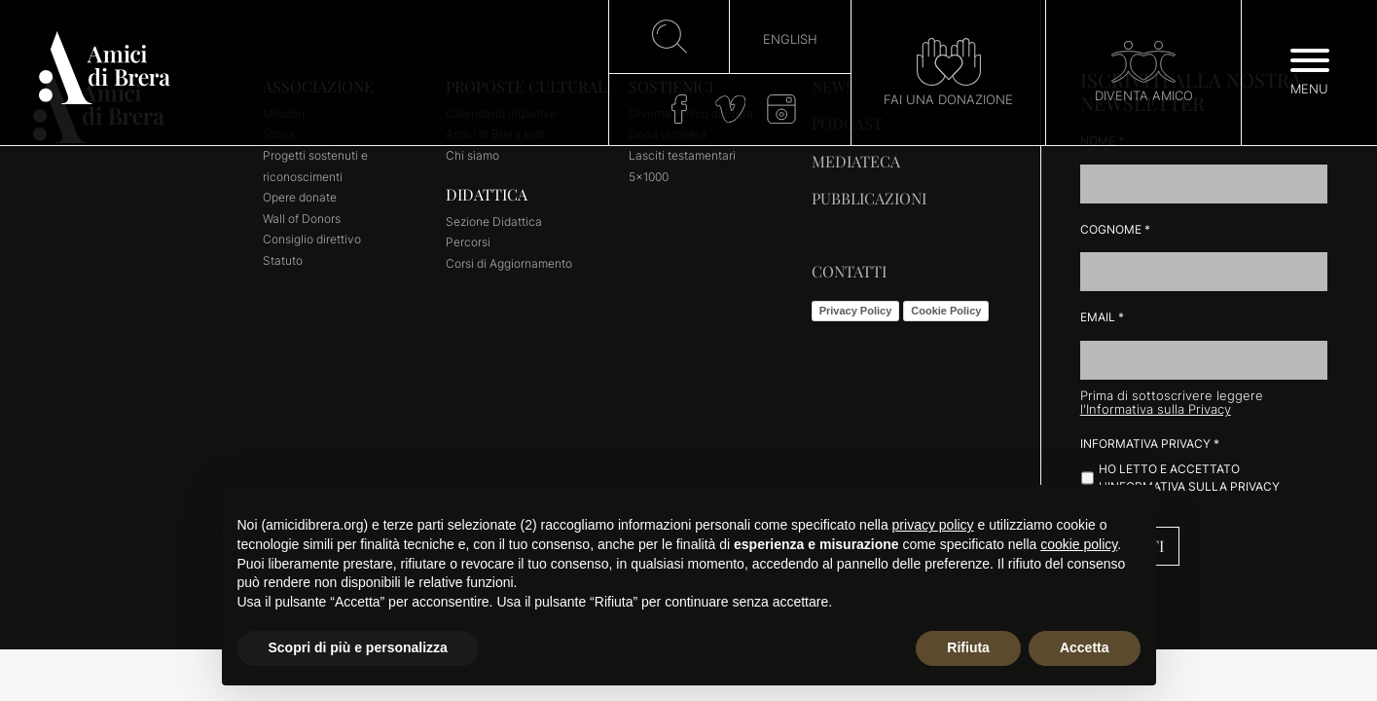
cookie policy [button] (1078, 544)
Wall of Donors (302, 218)
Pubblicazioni (869, 198)
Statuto (283, 260)
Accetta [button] (1084, 647)
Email (1102, 317)
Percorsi (468, 242)
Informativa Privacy (1149, 443)
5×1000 (649, 176)
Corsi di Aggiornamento (509, 263)
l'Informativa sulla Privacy (1155, 409)
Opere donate (300, 197)
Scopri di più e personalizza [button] (358, 647)
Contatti (849, 271)
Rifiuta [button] (968, 647)
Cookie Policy (946, 310)
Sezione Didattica (494, 221)
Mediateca (856, 161)
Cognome (1115, 229)
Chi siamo (472, 155)
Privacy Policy (855, 310)
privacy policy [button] (933, 525)
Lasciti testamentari (682, 155)
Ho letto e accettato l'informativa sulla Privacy (1189, 477)
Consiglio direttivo (312, 239)
